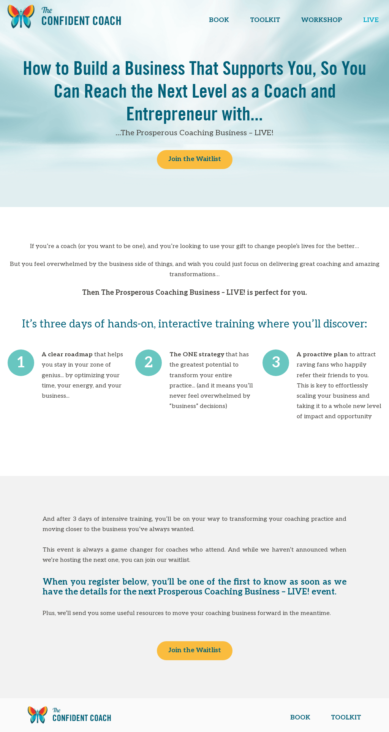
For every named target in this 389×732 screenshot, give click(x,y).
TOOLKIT (265, 20)
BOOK (219, 20)
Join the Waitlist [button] (194, 159)
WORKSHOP (321, 20)
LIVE (371, 20)
